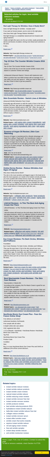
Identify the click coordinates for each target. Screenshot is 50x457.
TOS (14, 440)
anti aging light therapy (9, 57)
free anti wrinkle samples (15, 428)
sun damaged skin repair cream (25, 307)
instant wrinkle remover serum (17, 416)
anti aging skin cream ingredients (27, 122)
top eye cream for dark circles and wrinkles (23, 269)
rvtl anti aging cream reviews (16, 426)
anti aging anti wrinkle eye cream (22, 274)
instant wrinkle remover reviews (17, 401)
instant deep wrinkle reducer (16, 430)
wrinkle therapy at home (36, 57)
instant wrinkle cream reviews (17, 392)
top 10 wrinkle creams (20, 95)
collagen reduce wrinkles (15, 413)
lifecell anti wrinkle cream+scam (28, 233)
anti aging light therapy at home (22, 55)
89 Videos (13, 21)
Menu (45, 2)
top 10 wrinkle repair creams (26, 93)
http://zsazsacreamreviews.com (20, 229)
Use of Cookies (23, 440)
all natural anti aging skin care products (22, 160)
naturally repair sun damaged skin (31, 309)
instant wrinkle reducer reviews (17, 387)
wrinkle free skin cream (26, 198)
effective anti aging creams (26, 231)
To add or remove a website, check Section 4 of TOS (21, 443)
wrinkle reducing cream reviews (17, 396)
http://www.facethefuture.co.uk (19, 355)
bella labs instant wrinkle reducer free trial (21, 411)
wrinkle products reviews (15, 404)
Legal (10, 440)
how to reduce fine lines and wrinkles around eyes (24, 361)
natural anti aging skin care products (24, 162)
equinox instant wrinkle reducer (17, 423)
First (9, 372)
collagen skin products (23, 196)
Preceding (15, 372)
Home (4, 440)
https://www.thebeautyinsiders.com (21, 265)
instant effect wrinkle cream (16, 418)
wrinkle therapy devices (23, 57)
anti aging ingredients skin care (22, 126)
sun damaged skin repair (32, 311)
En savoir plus (8, 455)
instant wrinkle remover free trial (17, 399)
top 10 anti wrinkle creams (23, 91)
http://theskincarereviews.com (19, 305)
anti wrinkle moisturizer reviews (17, 433)
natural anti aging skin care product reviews (28, 157)
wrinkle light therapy (38, 55)
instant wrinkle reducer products (17, 389)
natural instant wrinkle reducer (17, 394)
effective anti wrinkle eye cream (28, 235)
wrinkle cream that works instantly (18, 421)
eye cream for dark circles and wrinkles (22, 270)
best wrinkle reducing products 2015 (19, 406)
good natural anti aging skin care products (21, 159)
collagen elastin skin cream (20, 200)
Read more (8, 49)
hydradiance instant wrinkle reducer (19, 409)
